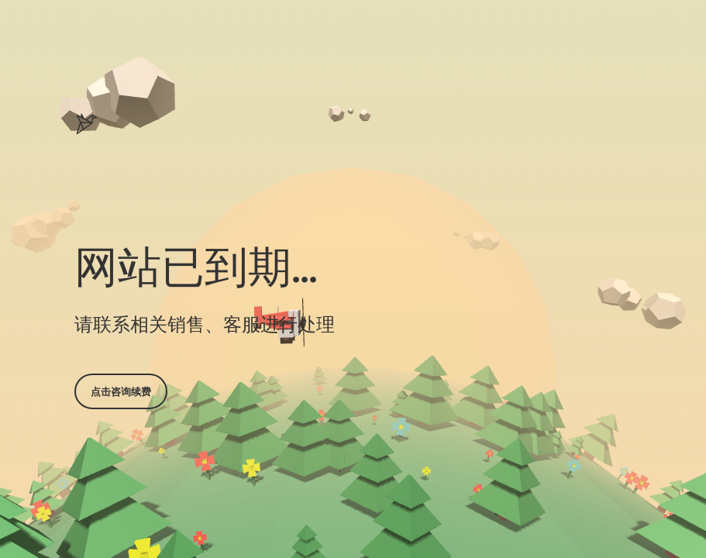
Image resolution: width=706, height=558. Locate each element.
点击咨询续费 (121, 391)
